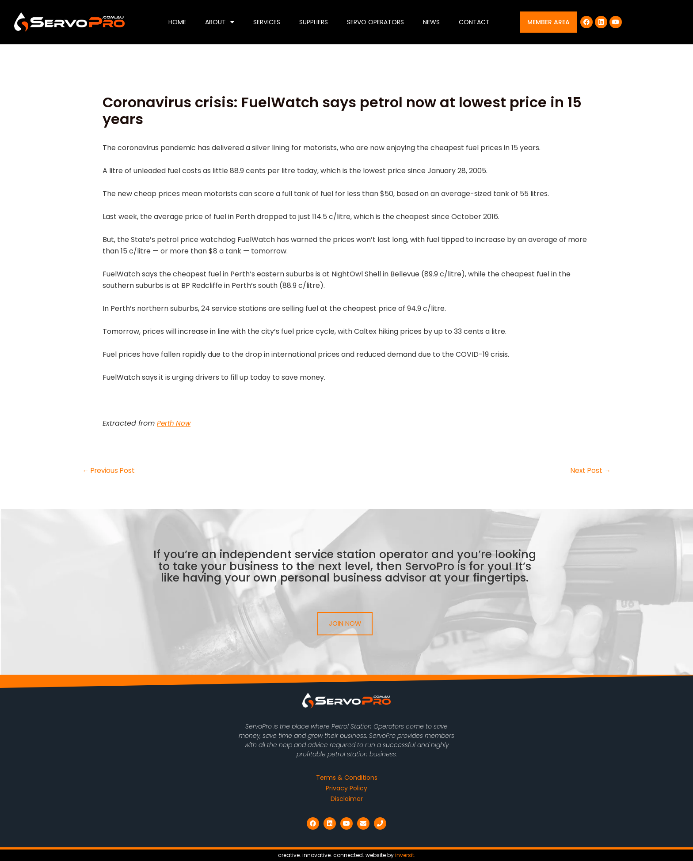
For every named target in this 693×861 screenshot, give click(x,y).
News (431, 22)
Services (266, 22)
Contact (474, 22)
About (219, 22)
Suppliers (313, 22)
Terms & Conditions (346, 777)
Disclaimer (347, 798)
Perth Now (174, 423)
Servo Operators (375, 22)
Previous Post (109, 470)
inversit (404, 855)
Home (177, 22)
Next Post (590, 470)
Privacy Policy (346, 788)
